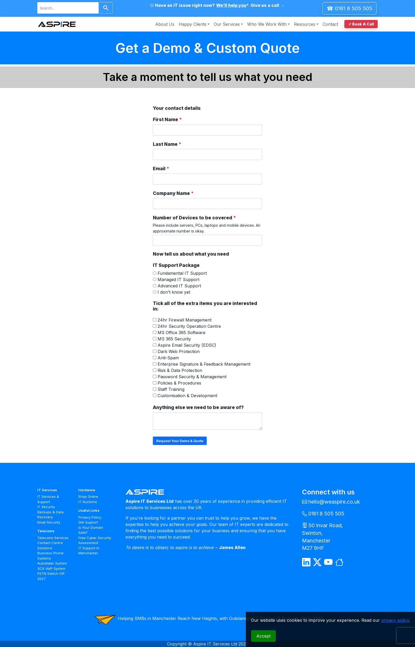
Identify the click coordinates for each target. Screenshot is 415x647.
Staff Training (171, 389)
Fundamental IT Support (182, 273)
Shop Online (88, 496)
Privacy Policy (89, 517)
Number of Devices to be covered (192, 217)
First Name (165, 119)
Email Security (48, 522)
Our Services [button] (227, 24)
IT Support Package (176, 265)
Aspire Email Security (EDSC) (187, 345)
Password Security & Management (192, 376)
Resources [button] (304, 24)
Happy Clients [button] (192, 24)
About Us (164, 24)
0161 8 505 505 (326, 513)
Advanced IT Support (179, 285)
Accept (263, 636)
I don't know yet (174, 292)
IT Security (46, 507)
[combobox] (67, 8)
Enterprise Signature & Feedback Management (204, 364)
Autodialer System (52, 563)
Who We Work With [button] (267, 24)
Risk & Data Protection (180, 370)
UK (198, 507)
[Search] (105, 8)
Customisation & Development (187, 395)
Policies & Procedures (179, 383)
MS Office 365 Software (181, 332)
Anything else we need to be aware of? (198, 407)
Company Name (171, 193)
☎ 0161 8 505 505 (349, 8)
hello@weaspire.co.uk (334, 502)
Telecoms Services (53, 538)
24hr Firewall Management (184, 320)
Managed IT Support (178, 279)
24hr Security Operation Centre (189, 326)
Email (159, 168)
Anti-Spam (168, 357)
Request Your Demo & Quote (179, 441)
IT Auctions (87, 502)
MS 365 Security (174, 338)
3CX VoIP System (51, 568)
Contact (330, 24)
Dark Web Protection (179, 351)
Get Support (88, 522)
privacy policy (395, 620)
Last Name (165, 144)
